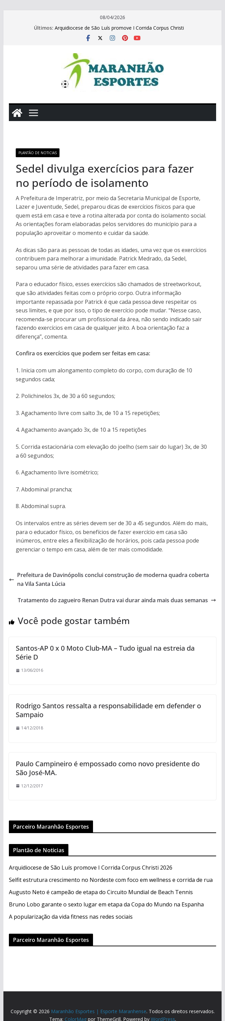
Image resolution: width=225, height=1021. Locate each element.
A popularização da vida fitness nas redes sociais (71, 916)
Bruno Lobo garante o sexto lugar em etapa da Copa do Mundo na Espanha (106, 904)
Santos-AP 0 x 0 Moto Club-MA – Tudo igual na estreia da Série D (105, 652)
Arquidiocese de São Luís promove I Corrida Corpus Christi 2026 (90, 867)
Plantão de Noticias (37, 152)
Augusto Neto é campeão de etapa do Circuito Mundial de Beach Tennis (101, 892)
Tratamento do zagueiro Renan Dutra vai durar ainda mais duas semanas (117, 600)
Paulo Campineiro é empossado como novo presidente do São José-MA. (108, 768)
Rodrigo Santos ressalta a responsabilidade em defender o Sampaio (108, 710)
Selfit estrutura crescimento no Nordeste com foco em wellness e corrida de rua (111, 880)
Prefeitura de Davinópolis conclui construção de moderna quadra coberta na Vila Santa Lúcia (109, 579)
